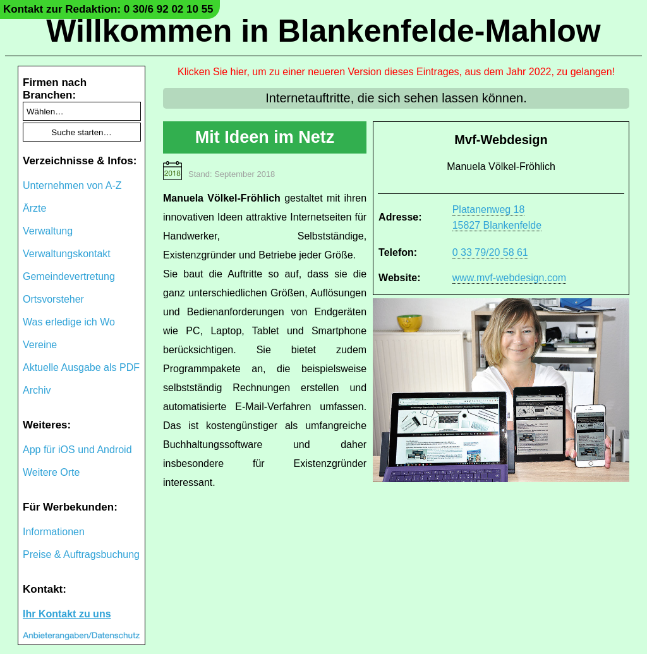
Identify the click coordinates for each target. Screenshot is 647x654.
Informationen (54, 531)
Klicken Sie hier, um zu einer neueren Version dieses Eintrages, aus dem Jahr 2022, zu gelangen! (396, 71)
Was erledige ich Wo (69, 322)
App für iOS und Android (77, 449)
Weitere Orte (51, 472)
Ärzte (34, 208)
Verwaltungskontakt (67, 253)
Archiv (37, 390)
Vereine (40, 344)
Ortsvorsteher (53, 299)
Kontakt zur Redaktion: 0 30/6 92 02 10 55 (108, 9)
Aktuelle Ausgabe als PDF (81, 367)
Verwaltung (48, 231)
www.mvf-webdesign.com (509, 277)
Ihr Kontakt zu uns (67, 614)
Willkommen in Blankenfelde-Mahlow (323, 31)
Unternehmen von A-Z (72, 185)
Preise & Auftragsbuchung (81, 554)
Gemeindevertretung (69, 276)
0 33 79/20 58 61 (490, 252)
